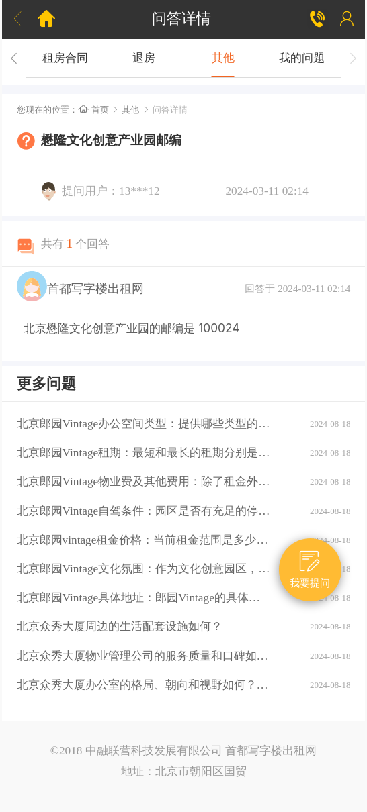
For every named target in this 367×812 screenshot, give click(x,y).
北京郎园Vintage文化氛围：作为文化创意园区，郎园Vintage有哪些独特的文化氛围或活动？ (144, 568)
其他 (223, 58)
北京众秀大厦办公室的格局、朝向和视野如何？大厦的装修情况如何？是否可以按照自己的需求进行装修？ (144, 684)
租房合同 (65, 58)
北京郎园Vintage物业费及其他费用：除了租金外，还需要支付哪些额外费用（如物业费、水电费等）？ (144, 481)
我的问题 (302, 58)
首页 (93, 110)
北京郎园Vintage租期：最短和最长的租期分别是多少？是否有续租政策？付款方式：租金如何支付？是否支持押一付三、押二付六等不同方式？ (144, 452)
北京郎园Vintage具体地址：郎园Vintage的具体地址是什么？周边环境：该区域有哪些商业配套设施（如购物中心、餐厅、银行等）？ (144, 597)
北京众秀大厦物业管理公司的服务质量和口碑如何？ (144, 656)
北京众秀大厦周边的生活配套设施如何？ (119, 626)
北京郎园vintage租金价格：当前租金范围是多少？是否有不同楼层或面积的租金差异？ (144, 540)
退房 (143, 58)
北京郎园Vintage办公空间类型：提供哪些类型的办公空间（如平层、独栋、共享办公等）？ (144, 423)
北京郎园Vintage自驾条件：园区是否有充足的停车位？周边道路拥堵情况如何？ (144, 511)
